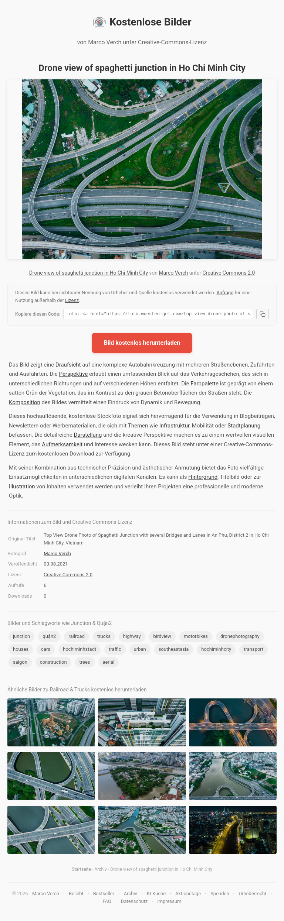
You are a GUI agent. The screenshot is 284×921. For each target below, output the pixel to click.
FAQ (106, 902)
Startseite (81, 870)
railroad (76, 637)
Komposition (24, 403)
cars (45, 650)
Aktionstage (188, 894)
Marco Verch (173, 273)
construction (53, 663)
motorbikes (196, 637)
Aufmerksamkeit (62, 445)
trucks (104, 637)
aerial (109, 663)
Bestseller (103, 894)
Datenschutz (134, 902)
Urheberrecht (252, 894)
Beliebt (76, 894)
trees (85, 663)
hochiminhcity (216, 650)
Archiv (100, 870)
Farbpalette (204, 384)
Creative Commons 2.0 (228, 273)
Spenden (219, 894)
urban (140, 650)
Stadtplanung (243, 426)
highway (132, 637)
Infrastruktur (174, 426)
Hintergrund (202, 478)
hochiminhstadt (79, 650)
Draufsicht (68, 365)
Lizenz (72, 300)
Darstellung (88, 436)
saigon (20, 663)
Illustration (22, 487)
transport (253, 650)
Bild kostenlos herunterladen (142, 343)
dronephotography (240, 637)
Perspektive (73, 375)
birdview (162, 637)
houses (20, 650)
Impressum (169, 902)
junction (21, 637)
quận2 (49, 637)
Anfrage (224, 292)
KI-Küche (156, 894)
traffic (115, 650)
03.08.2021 (56, 565)
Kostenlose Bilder (141, 22)
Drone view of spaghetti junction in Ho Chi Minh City (88, 273)
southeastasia (174, 650)
